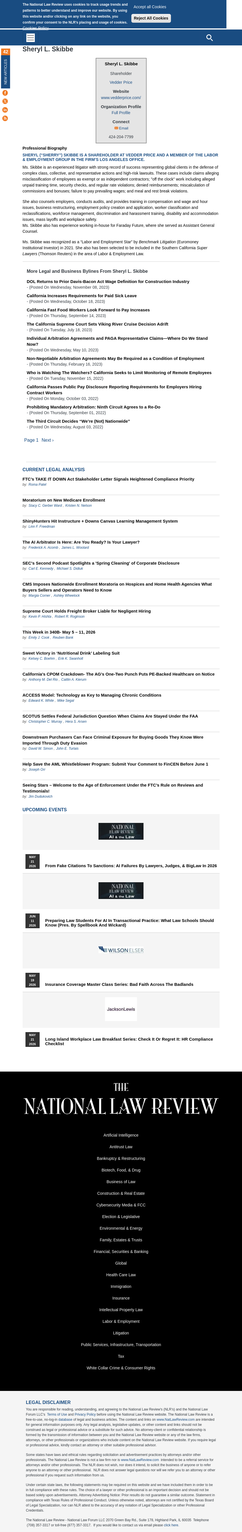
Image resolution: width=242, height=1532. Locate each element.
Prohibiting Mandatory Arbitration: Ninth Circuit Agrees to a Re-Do (93, 407)
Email (124, 128)
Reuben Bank (63, 638)
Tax (121, 1356)
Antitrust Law (121, 1147)
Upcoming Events (45, 809)
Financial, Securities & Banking (121, 1251)
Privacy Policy (85, 1414)
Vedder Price (121, 82)
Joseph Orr (37, 770)
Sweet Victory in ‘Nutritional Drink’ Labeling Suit (71, 653)
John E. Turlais (67, 749)
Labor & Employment (121, 1321)
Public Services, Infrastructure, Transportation (121, 1344)
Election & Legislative (121, 1216)
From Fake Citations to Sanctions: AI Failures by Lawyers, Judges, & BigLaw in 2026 (131, 866)
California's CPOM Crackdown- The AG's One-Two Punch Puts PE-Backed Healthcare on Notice (119, 674)
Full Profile (121, 112)
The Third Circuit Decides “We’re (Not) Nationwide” (78, 421)
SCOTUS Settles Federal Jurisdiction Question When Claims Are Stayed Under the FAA (110, 716)
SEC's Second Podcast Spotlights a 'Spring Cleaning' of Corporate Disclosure (101, 563)
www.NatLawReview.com (176, 1420)
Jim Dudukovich (41, 797)
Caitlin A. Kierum (73, 680)
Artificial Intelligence (121, 1135)
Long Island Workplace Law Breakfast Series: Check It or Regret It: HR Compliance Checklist (129, 1041)
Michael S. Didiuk (70, 569)
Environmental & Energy (121, 1228)
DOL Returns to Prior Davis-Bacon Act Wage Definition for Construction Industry (108, 281)
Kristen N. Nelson (78, 506)
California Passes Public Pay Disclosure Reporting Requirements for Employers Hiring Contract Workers (114, 389)
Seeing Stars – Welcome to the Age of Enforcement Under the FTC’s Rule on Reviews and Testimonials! (113, 788)
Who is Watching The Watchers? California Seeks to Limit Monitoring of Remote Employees (119, 372)
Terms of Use (57, 1414)
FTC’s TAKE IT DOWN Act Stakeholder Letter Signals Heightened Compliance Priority (108, 479)
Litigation (121, 1333)
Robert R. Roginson (69, 617)
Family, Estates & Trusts (121, 1240)
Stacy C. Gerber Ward (45, 506)
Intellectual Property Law (121, 1309)
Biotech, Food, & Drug (121, 1170)
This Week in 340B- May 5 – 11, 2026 (59, 632)
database (65, 1420)
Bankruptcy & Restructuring (121, 1158)
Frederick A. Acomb (43, 548)
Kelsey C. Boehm (42, 659)
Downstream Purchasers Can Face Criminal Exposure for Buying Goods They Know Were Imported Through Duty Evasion (113, 740)
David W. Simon (41, 749)
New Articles (6, 71)
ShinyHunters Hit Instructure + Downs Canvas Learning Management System (100, 521)
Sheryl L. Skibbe (121, 63)
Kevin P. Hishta (40, 617)
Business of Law (121, 1181)
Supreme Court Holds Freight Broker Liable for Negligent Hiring (87, 611)
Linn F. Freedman (42, 527)
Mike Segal (65, 701)
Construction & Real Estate (121, 1193)
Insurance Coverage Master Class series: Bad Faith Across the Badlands (119, 984)
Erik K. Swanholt (70, 659)
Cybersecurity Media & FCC (121, 1205)
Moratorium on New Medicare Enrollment (64, 500)
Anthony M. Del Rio (43, 680)
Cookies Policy (36, 28)
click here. (171, 1525)
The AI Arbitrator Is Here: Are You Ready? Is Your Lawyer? (81, 542)
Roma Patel (37, 485)
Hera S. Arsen (76, 722)
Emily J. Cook (39, 638)
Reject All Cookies (151, 18)
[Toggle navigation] (30, 37)
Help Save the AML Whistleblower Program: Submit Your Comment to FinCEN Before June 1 (115, 764)
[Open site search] (209, 37)
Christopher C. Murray (46, 722)
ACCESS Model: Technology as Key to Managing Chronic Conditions (92, 695)
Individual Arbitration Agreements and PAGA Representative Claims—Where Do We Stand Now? (117, 341)
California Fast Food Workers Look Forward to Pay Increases (88, 309)
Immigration (121, 1286)
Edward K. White (41, 701)
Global (121, 1263)
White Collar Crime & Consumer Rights (121, 1368)
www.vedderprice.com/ (121, 97)
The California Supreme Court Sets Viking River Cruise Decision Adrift (97, 324)
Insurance (121, 1298)
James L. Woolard (75, 548)
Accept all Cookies (150, 7)
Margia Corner (39, 596)
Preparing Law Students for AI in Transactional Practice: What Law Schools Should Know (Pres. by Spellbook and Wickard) (129, 922)
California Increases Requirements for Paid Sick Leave (82, 295)
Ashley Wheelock (67, 596)
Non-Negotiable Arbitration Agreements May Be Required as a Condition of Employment (115, 358)
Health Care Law (121, 1275)
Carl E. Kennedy (41, 569)
